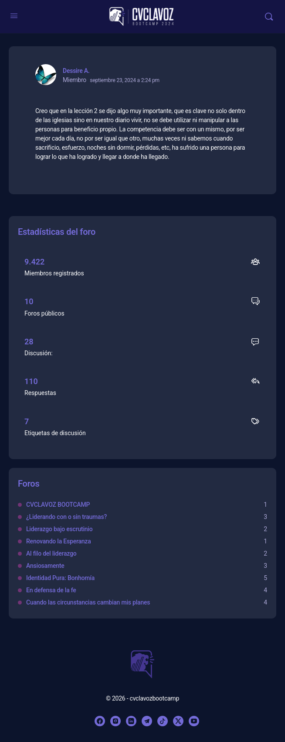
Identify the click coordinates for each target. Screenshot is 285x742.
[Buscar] (269, 16)
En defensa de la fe (51, 590)
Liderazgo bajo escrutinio (59, 529)
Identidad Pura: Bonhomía (60, 577)
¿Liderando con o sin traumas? (66, 516)
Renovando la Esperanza (58, 541)
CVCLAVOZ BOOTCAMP (58, 504)
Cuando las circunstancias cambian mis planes (88, 602)
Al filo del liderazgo (51, 553)
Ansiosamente (45, 565)
